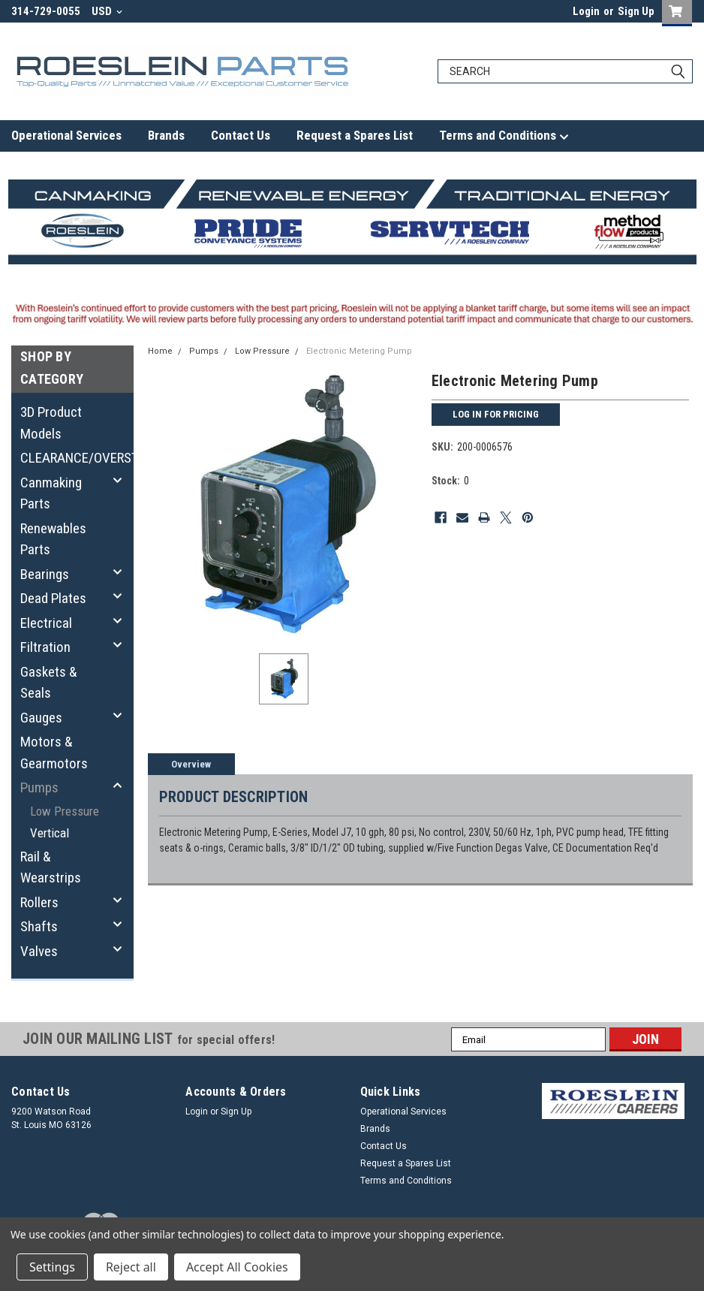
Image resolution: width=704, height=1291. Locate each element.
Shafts (39, 926)
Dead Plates (53, 598)
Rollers (39, 902)
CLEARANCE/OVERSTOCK (68, 457)
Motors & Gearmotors (54, 752)
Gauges (41, 717)
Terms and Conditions (504, 136)
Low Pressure (64, 811)
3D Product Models (51, 422)
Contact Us (240, 135)
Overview (191, 764)
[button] (613, 1101)
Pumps (39, 787)
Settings (52, 1267)
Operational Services (66, 135)
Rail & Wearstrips (50, 867)
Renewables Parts (53, 539)
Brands (166, 135)
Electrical (46, 623)
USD (107, 11)
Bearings (44, 574)
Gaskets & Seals (48, 682)
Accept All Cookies (237, 1267)
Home (160, 351)
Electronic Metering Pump (359, 351)
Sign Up (636, 11)
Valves (39, 951)
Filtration (45, 647)
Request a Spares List (354, 135)
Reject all (131, 1267)
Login (586, 11)
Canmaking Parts (51, 493)
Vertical (49, 832)
